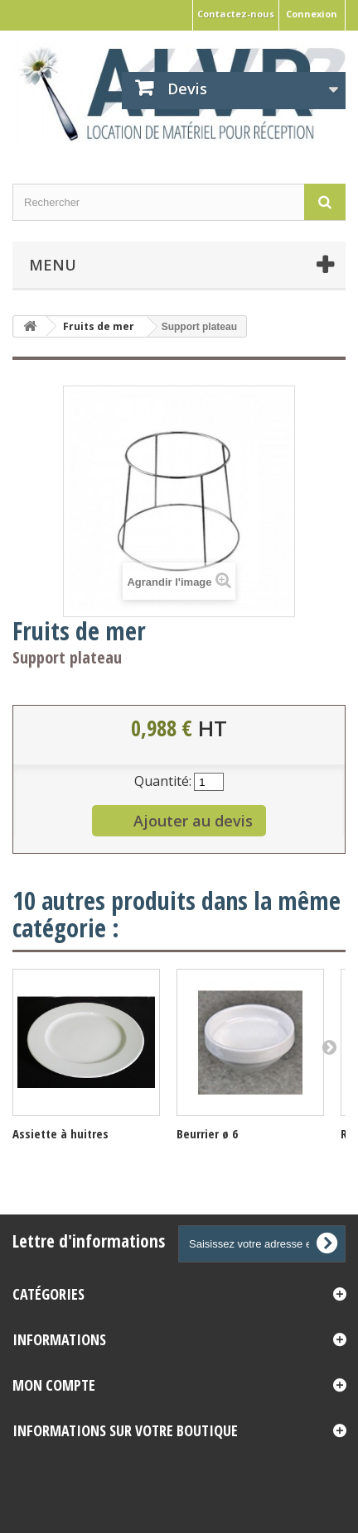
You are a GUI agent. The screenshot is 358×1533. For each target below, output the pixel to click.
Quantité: (162, 781)
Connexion (311, 13)
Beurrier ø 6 (207, 1133)
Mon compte (53, 1385)
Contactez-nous (235, 13)
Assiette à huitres (60, 1133)
